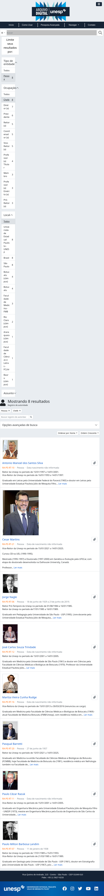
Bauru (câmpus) (9, 379)
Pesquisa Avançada (50, 25)
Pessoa (9, 77)
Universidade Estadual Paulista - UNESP (9, 239)
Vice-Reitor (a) (9, 146)
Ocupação (9, 88)
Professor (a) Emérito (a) (9, 188)
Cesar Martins (11, 539)
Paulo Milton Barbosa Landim (20, 844)
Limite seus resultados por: (10, 45)
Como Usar (27, 25)
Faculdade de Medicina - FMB (9, 303)
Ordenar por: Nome (67, 433)
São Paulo (9, 265)
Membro (9, 175)
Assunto (9, 393)
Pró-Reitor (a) (9, 203)
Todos (7, 70)
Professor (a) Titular (9, 161)
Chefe (9, 100)
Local (7, 215)
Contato (91, 25)
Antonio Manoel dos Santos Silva (22, 463)
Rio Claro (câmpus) (9, 322)
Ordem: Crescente (89, 433)
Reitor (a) (9, 124)
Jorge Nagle (9, 597)
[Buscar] (51, 32)
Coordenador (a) (9, 134)
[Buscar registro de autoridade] (14, 417)
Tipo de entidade (9, 62)
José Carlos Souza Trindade (19, 647)
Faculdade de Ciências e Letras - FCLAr (9, 358)
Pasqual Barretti (12, 743)
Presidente (9, 115)
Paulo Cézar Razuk (13, 794)
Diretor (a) (9, 107)
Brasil (9, 258)
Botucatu (9, 289)
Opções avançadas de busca (19, 425)
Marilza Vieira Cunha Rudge (19, 697)
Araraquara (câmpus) (9, 337)
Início (11, 25)
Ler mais (62, 483)
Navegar (73, 25)
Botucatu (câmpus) (9, 276)
